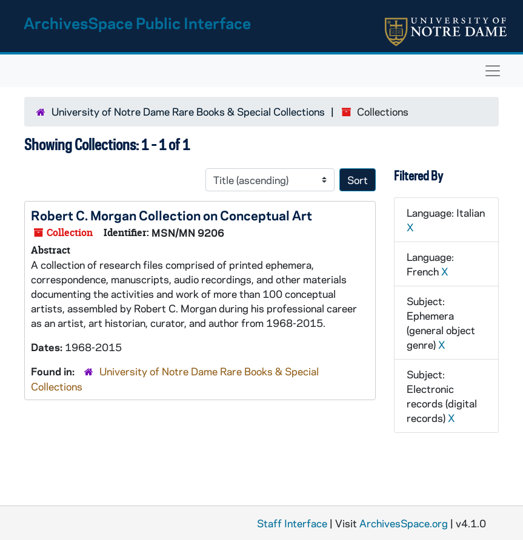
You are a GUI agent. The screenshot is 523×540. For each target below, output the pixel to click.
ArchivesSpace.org (403, 523)
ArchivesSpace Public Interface (137, 23)
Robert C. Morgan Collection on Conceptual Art (171, 214)
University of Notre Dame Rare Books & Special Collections (188, 111)
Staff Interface (292, 523)
